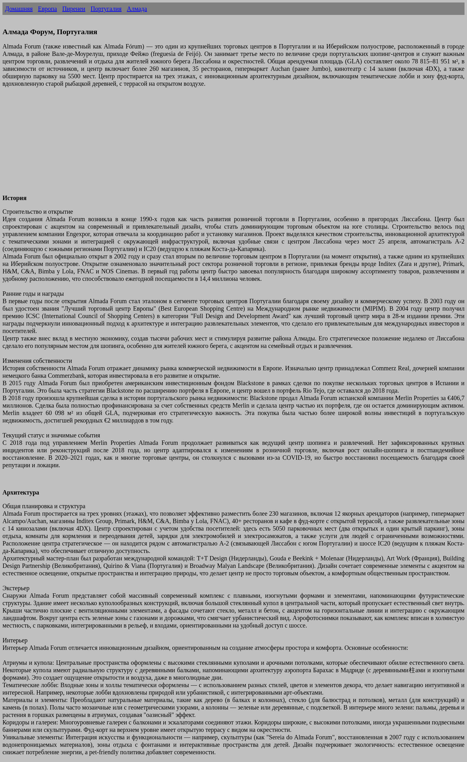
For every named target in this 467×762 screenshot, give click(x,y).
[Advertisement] (188, 144)
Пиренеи (73, 8)
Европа (47, 8)
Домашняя (19, 8)
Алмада (137, 8)
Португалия (106, 8)
